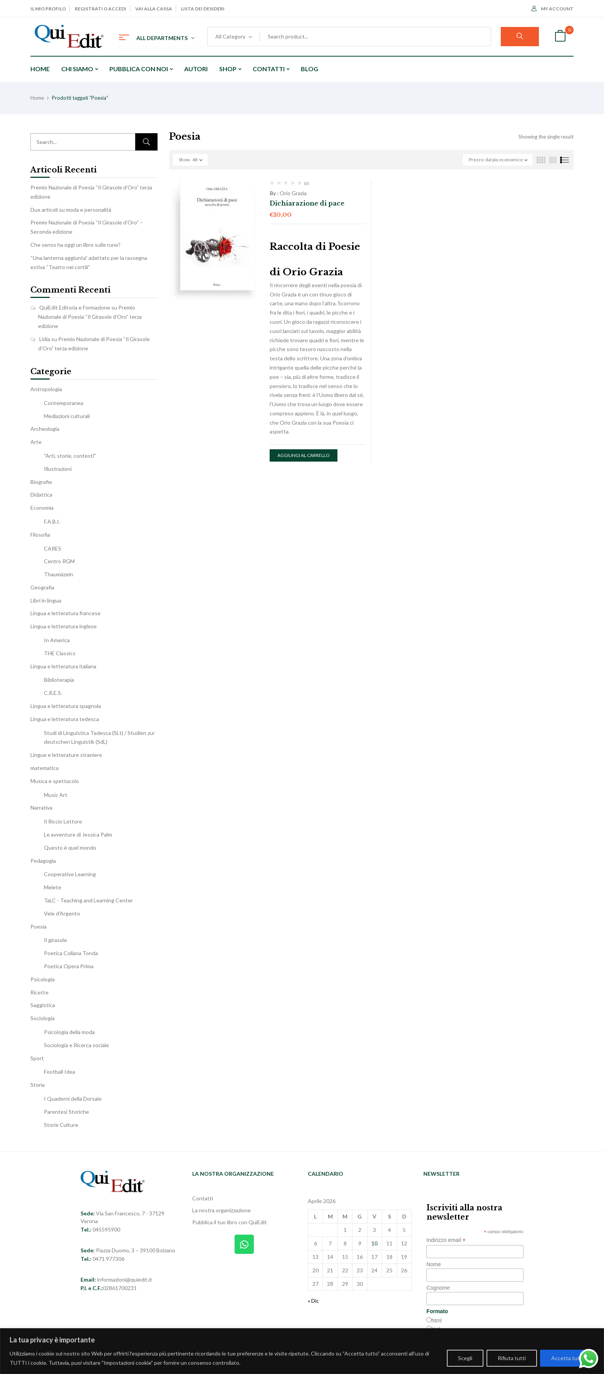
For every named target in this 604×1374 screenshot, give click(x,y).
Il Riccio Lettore (63, 821)
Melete (52, 887)
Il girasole (55, 940)
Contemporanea (63, 403)
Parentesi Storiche (66, 1111)
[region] (302, 1351)
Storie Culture (61, 1124)
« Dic (313, 1300)
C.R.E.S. (53, 693)
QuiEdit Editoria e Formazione (74, 307)
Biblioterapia (59, 679)
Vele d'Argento (62, 913)
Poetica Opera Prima (69, 966)
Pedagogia (43, 860)
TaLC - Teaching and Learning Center (88, 900)
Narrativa (41, 807)
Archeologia (44, 428)
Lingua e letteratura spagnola (65, 706)
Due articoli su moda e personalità (70, 209)
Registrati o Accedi (100, 9)
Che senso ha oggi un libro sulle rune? (75, 244)
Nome (433, 1264)
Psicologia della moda (69, 1032)
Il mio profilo (48, 9)
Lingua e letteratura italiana (63, 666)
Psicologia (42, 979)
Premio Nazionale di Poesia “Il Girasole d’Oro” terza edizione (90, 316)
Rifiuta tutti (512, 1358)
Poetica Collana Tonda (71, 953)
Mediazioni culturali (67, 416)
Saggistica (42, 1005)
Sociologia (42, 1018)
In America (57, 640)
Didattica (41, 494)
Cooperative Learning (70, 874)
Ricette (39, 992)
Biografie (41, 482)
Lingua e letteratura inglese (63, 626)
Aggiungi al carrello (303, 455)
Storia (37, 1084)
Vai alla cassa (153, 9)
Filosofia (40, 534)
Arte (36, 441)
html (436, 1320)
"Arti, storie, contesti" (70, 455)
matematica (44, 768)
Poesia (38, 926)
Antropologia (46, 389)
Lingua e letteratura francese (65, 613)
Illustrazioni (58, 468)
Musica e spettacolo (54, 781)
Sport (37, 1058)
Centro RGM (59, 561)
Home (37, 98)
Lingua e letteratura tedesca (64, 719)
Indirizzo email (446, 1240)
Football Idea (59, 1071)
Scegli (465, 1358)
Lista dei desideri (203, 9)
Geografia (42, 587)
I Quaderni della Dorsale (73, 1098)
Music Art (55, 795)
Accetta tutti (567, 1358)
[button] (560, 37)
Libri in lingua (45, 600)
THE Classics (60, 653)
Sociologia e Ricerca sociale (76, 1045)
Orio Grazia (293, 193)
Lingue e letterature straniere (66, 754)
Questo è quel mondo (70, 847)
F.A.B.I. (52, 521)
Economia (42, 507)
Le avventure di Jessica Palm (78, 834)
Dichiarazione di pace (307, 203)
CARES (52, 548)
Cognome (438, 1288)
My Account (553, 9)
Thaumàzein (58, 574)
